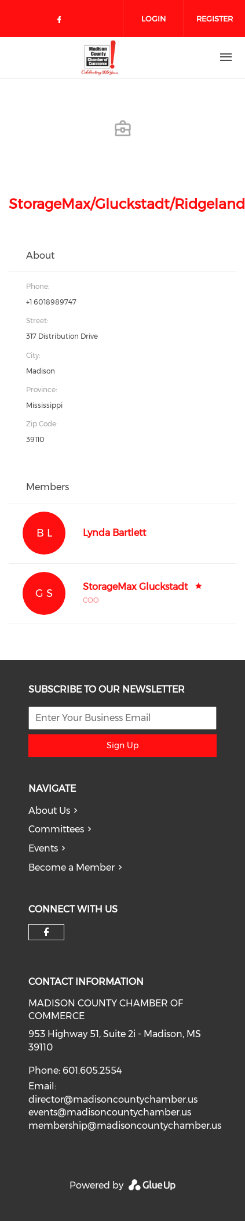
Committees (56, 829)
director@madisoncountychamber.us (113, 1099)
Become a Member (71, 867)
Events (43, 848)
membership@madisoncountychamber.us (124, 1125)
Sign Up (122, 745)
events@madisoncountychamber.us (109, 1112)
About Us (49, 810)
